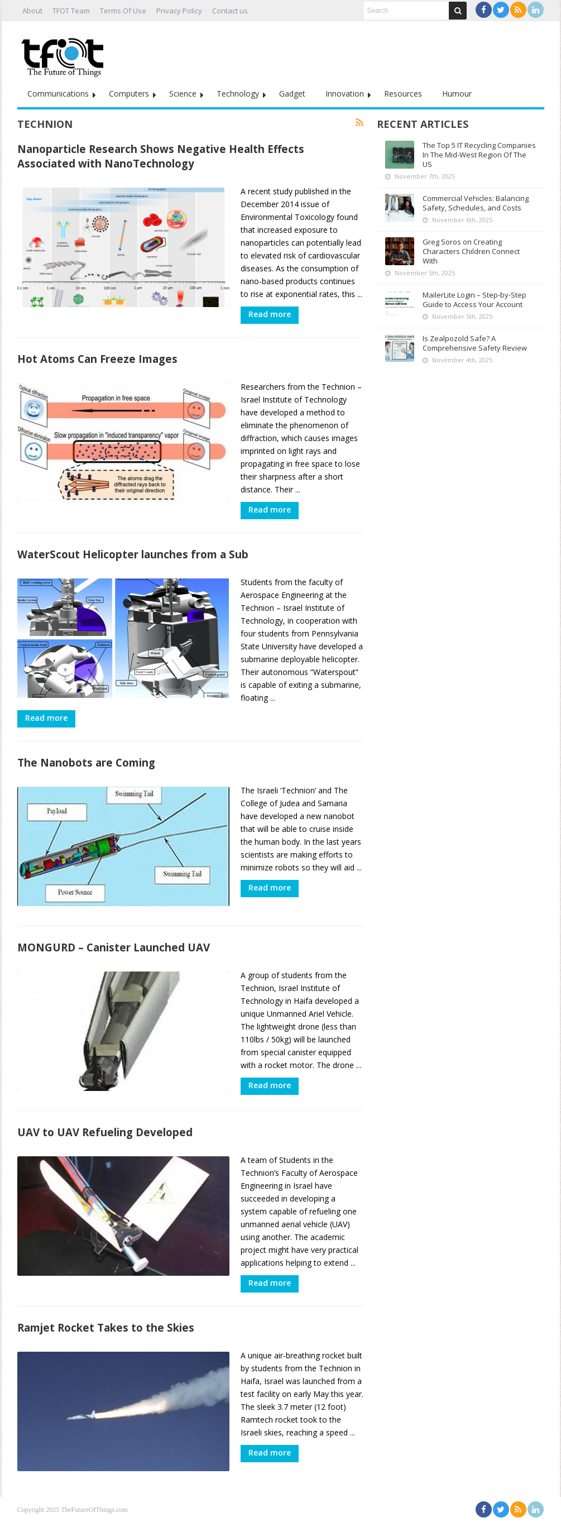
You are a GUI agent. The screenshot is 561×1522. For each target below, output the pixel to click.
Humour (457, 93)
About (32, 11)
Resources (403, 93)
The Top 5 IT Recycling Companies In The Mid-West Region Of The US (479, 154)
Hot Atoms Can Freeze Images (97, 359)
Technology (238, 93)
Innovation (344, 93)
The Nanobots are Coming (86, 762)
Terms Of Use (123, 11)
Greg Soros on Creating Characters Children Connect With (471, 251)
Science (182, 93)
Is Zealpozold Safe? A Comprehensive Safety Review (475, 343)
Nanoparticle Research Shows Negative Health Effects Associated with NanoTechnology (160, 156)
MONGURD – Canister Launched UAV (113, 947)
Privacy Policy (179, 11)
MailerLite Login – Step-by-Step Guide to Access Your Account (474, 299)
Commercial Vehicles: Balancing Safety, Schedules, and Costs (476, 203)
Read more (269, 314)
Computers (129, 93)
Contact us (230, 11)
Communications (58, 93)
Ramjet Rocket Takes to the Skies (105, 1327)
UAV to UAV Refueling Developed (105, 1132)
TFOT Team (71, 11)
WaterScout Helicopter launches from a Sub (132, 554)
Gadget (292, 93)
